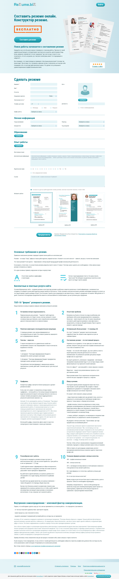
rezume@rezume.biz (22, 566)
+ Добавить (82, 103)
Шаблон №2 (68, 228)
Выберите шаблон (18, 196)
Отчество (16, 95)
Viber (45, 111)
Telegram (54, 111)
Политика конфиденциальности (94, 566)
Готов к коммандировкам (87, 110)
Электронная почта (19, 103)
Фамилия (16, 87)
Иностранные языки (19, 155)
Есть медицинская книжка (40, 176)
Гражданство (17, 129)
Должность (65, 107)
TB (65, 172)
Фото (63, 87)
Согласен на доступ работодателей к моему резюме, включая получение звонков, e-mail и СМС (59, 192)
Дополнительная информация (21, 159)
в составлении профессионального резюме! (45, 549)
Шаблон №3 (94, 228)
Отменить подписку (62, 566)
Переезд (64, 125)
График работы (18, 115)
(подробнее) (40, 576)
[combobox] (43, 125)
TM (60, 172)
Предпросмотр (44, 238)
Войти (99, 5)
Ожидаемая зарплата (19, 99)
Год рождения (65, 129)
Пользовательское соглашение (94, 570)
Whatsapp (35, 111)
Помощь (73, 566)
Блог (79, 566)
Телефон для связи (19, 107)
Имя (15, 91)
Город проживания (18, 125)
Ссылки (16, 180)
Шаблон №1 (41, 228)
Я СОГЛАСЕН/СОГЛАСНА (103, 576)
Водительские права (19, 172)
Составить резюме (27, 40)
